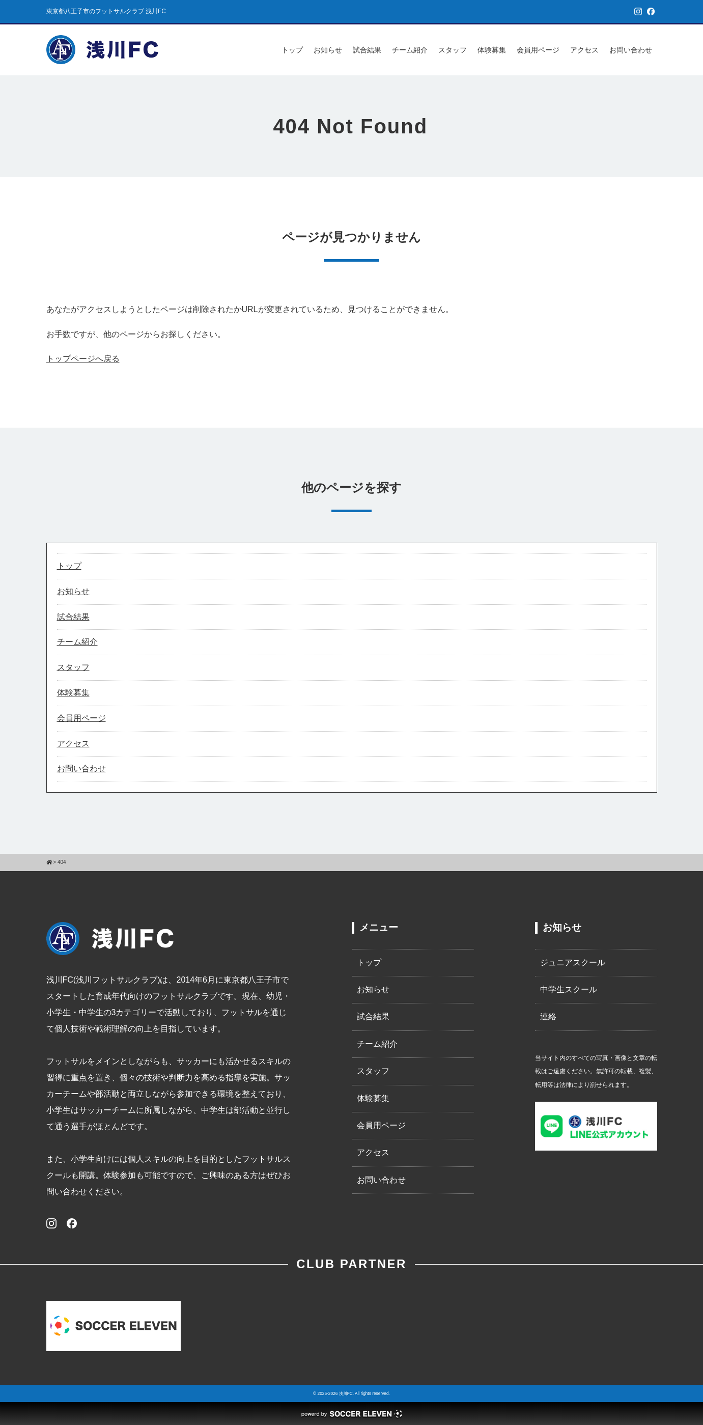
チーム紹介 (410, 50)
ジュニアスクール (572, 962)
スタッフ (452, 50)
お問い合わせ (630, 50)
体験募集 (491, 50)
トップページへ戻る (83, 358)
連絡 (548, 1016)
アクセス (584, 50)
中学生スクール (568, 989)
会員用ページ (538, 50)
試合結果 (367, 50)
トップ (292, 50)
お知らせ (328, 50)
